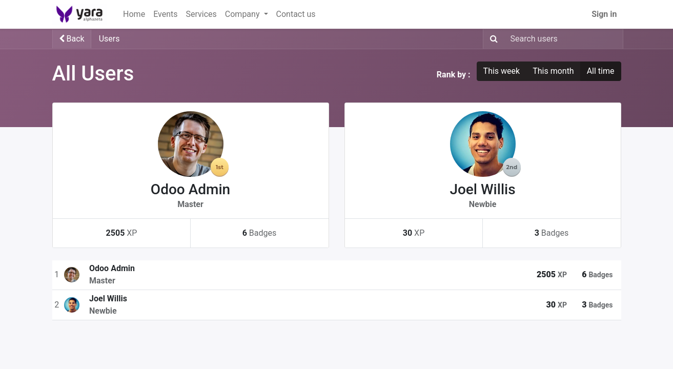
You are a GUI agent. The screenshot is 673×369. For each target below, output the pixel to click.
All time (601, 71)
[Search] (491, 39)
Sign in (604, 14)
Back (72, 39)
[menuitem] (134, 14)
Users (109, 39)
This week (501, 71)
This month (553, 71)
